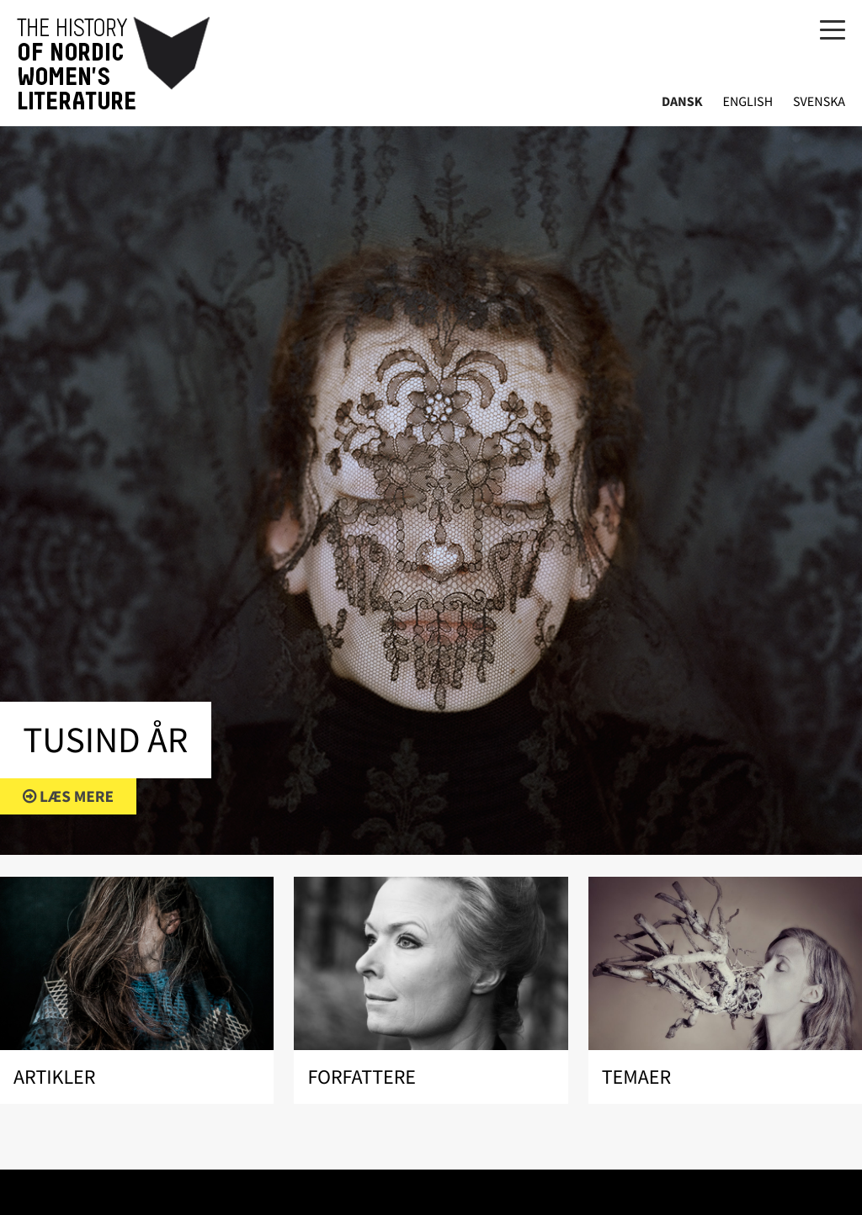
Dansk (682, 102)
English (747, 102)
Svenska (819, 102)
